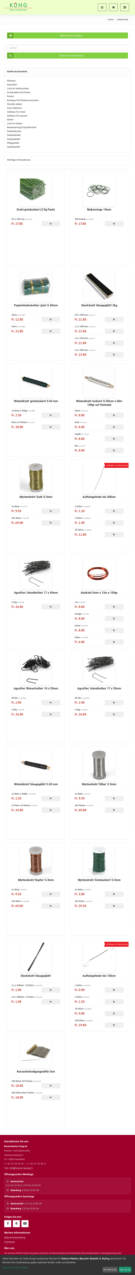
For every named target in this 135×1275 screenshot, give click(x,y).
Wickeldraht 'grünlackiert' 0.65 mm (36, 401)
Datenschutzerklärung (14, 1237)
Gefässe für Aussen (17, 115)
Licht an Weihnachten (18, 88)
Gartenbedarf (13, 139)
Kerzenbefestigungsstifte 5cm (36, 1071)
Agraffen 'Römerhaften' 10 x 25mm (36, 688)
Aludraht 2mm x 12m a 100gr (99, 592)
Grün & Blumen (14, 108)
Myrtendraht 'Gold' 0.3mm (36, 497)
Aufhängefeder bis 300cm (99, 497)
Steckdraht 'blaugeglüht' (36, 975)
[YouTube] (24, 1223)
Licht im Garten (14, 123)
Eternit (10, 119)
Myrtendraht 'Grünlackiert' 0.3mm (99, 880)
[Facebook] (7, 1223)
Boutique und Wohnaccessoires (23, 100)
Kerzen (10, 96)
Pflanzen (11, 80)
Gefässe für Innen (16, 112)
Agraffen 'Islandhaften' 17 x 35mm (99, 688)
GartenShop (122, 19)
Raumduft (12, 84)
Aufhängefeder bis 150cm (99, 975)
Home (111, 19)
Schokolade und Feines (18, 92)
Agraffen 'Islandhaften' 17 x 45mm (36, 592)
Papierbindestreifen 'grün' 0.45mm (36, 305)
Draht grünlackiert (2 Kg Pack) (36, 209)
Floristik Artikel (14, 104)
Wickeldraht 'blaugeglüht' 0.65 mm (36, 784)
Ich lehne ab (110, 1269)
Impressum (9, 1241)
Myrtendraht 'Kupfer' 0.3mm (36, 880)
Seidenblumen (14, 131)
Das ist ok (125, 1269)
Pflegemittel (13, 143)
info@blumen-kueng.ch (21, 1168)
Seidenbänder (14, 135)
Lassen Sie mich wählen (15, 1267)
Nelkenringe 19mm (99, 209)
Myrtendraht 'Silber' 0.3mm (99, 784)
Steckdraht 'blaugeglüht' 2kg (99, 305)
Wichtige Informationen (18, 160)
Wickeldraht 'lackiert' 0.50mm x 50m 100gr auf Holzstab (99, 402)
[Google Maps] (16, 1223)
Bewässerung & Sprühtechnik (21, 127)
